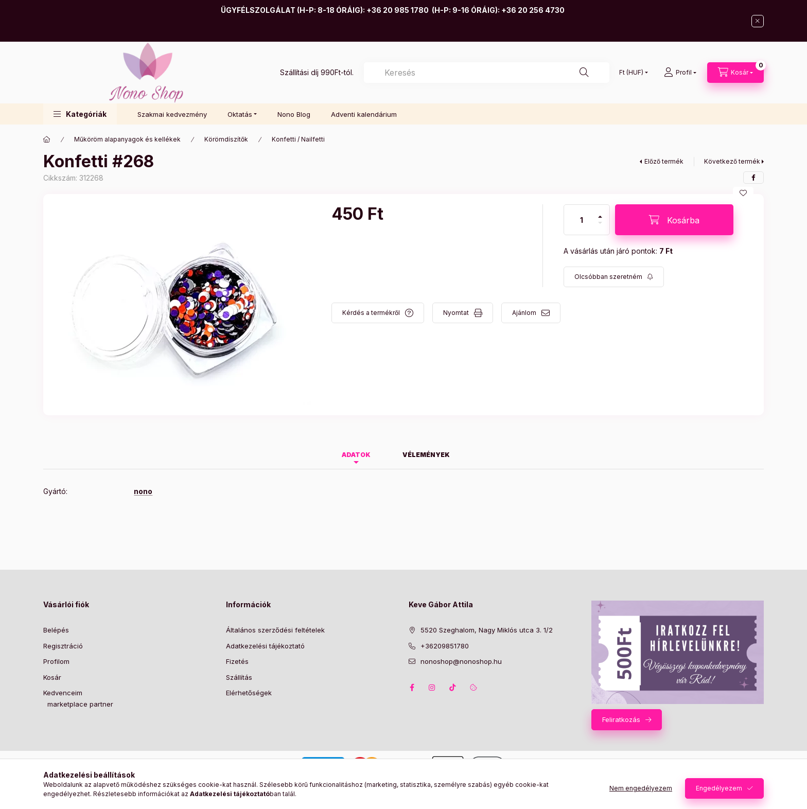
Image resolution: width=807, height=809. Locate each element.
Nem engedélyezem (640, 788)
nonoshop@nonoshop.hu (461, 661)
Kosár (52, 677)
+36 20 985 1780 (397, 10)
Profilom (56, 661)
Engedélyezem (719, 788)
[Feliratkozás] (614, 277)
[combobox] (486, 72)
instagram (432, 687)
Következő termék (732, 161)
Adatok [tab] (356, 455)
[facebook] (753, 177)
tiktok (453, 687)
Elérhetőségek (249, 693)
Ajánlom (524, 312)
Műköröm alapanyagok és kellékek (127, 139)
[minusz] (600, 227)
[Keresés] (584, 72)
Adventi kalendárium (364, 114)
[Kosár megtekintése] (735, 72)
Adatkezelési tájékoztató (265, 646)
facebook (411, 687)
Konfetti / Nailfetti (298, 139)
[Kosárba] (674, 219)
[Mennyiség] (581, 220)
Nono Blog (293, 114)
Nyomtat (456, 312)
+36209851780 (444, 646)
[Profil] (680, 72)
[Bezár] (757, 21)
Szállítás (239, 677)
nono (143, 491)
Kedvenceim (62, 693)
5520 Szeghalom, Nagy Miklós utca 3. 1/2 (486, 630)
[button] (80, 114)
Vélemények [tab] (426, 455)
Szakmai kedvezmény (172, 114)
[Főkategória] (46, 139)
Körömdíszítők (226, 139)
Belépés (56, 630)
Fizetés (237, 661)
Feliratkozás (621, 719)
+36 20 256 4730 (533, 10)
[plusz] (600, 212)
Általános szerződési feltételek (275, 630)
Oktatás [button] (239, 114)
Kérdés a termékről (371, 312)
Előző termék (663, 161)
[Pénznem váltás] (631, 72)
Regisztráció (63, 646)
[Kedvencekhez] (743, 193)
